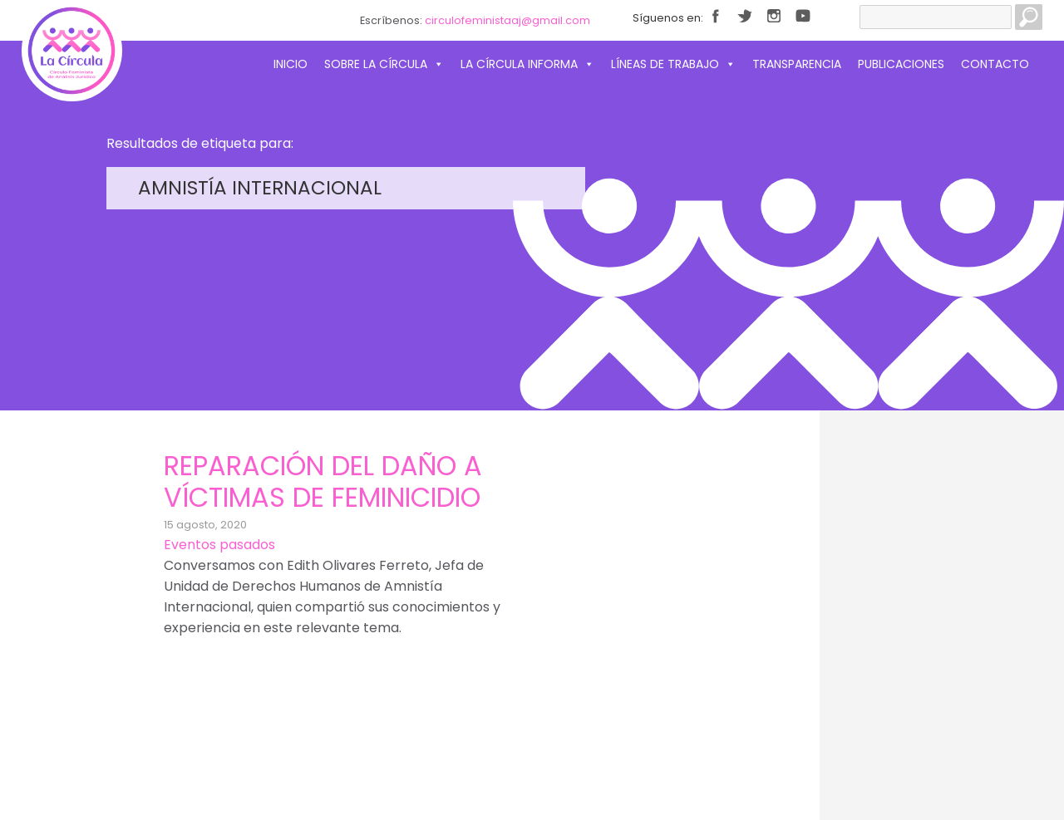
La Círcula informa (527, 64)
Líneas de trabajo (673, 64)
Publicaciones (901, 64)
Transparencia (796, 64)
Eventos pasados (219, 544)
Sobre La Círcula (384, 64)
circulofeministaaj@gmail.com (507, 20)
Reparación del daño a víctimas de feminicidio (323, 481)
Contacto (995, 64)
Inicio (290, 64)
